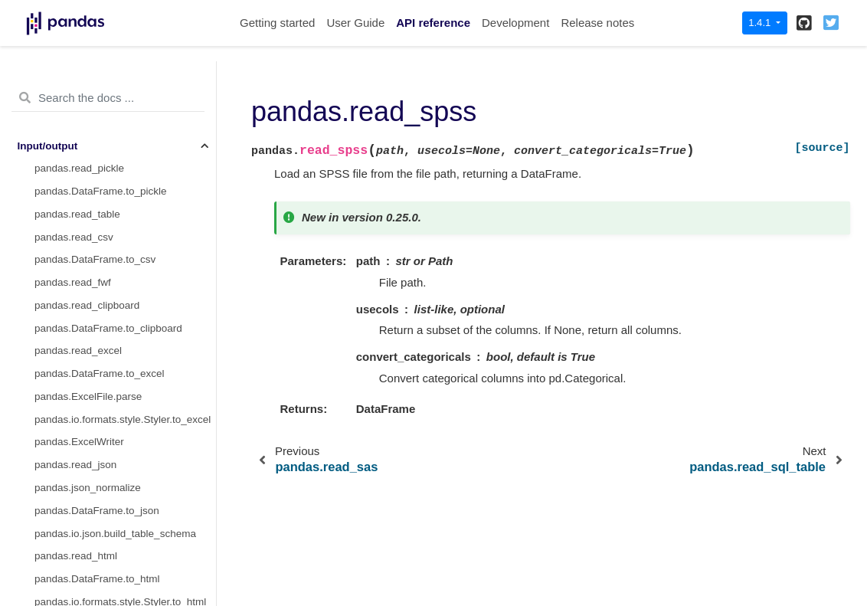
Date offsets (45, 582)
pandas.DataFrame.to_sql (93, 286)
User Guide (355, 22)
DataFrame (44, 514)
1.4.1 (761, 22)
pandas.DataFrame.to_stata (98, 354)
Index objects (48, 559)
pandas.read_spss (79, 195)
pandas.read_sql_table (86, 218)
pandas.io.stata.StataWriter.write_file (118, 446)
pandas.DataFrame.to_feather (103, 81)
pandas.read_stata (77, 332)
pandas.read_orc (73, 150)
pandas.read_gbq (74, 309)
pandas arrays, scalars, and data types (106, 537)
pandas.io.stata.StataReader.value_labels (125, 400)
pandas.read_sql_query (88, 241)
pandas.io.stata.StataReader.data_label (124, 377)
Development (515, 22)
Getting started (277, 22)
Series (32, 491)
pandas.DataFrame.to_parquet (104, 127)
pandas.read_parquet (83, 104)
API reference (433, 22)
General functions (58, 468)
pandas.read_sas (74, 172)
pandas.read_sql (72, 263)
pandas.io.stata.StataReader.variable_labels (125, 423)
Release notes (597, 22)
